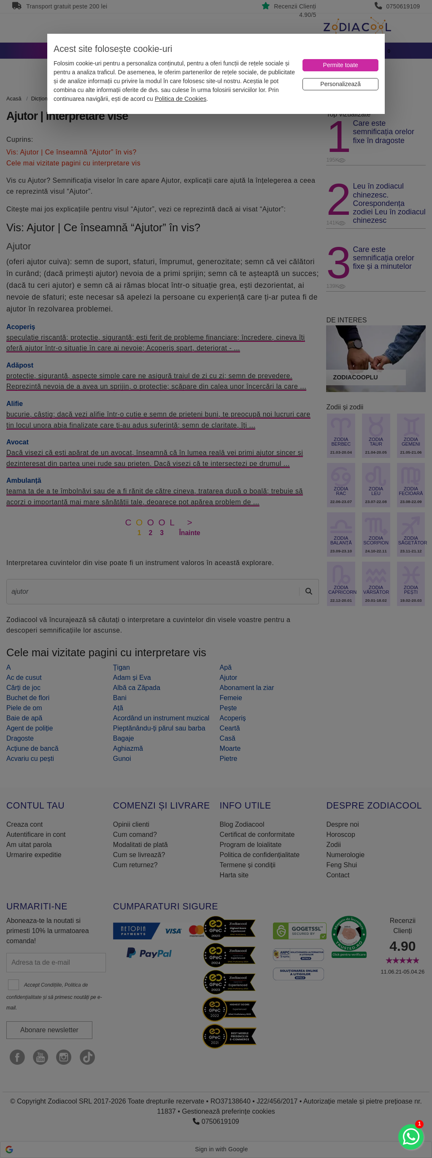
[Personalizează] (340, 84)
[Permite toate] (340, 65)
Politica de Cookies (180, 98)
